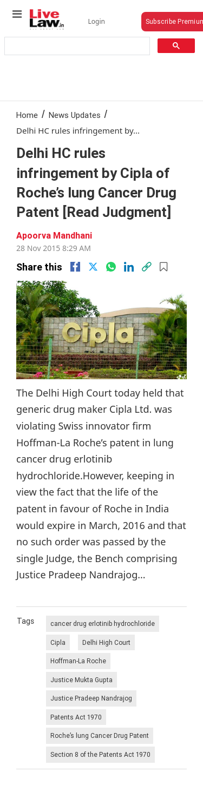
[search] (76, 46)
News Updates (75, 115)
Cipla (58, 642)
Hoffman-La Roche (78, 661)
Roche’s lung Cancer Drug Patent (99, 735)
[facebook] (75, 267)
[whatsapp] (111, 267)
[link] (147, 267)
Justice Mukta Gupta (81, 680)
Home (27, 115)
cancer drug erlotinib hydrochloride (102, 623)
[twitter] (93, 267)
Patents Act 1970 (76, 717)
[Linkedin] (129, 267)
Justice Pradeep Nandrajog (91, 698)
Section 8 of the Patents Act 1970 (100, 754)
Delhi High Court (106, 642)
